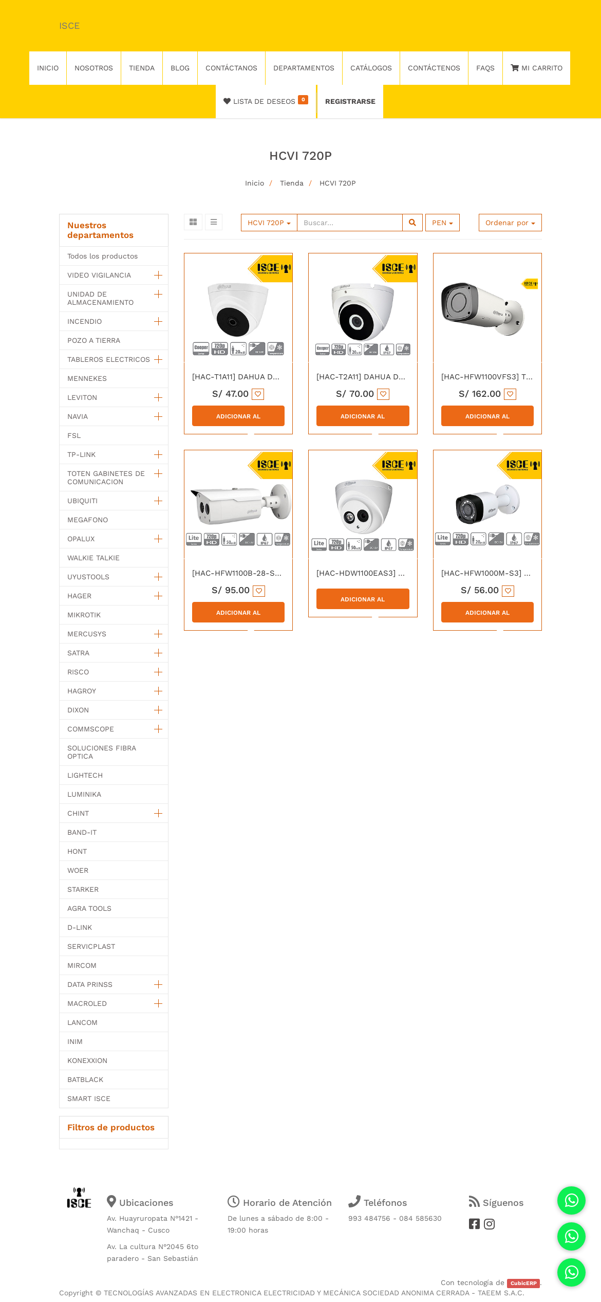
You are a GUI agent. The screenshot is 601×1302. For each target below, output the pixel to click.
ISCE (69, 25)
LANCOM (82, 1022)
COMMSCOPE (90, 729)
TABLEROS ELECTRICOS (108, 359)
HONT (77, 851)
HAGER (79, 596)
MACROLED (87, 1003)
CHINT (78, 813)
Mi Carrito (536, 68)
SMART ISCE (88, 1098)
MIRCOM (82, 965)
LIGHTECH (85, 775)
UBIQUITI (82, 501)
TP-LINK (81, 454)
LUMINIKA (84, 794)
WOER (77, 870)
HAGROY (81, 691)
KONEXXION (87, 1060)
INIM (75, 1041)
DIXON (78, 710)
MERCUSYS (86, 634)
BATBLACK (85, 1079)
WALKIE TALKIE (93, 558)
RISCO (78, 672)
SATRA (78, 653)
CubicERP (524, 1283)
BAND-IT (82, 832)
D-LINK (79, 927)
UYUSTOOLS (88, 577)
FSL (74, 435)
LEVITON (82, 397)
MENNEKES (87, 378)
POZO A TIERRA (93, 340)
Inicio (254, 183)
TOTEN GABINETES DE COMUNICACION (106, 477)
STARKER (83, 889)
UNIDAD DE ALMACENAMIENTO (100, 298)
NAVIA (77, 416)
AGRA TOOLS (89, 908)
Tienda (292, 183)
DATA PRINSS (89, 984)
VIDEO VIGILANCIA (99, 275)
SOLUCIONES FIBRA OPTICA (101, 752)
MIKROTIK (84, 615)
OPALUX (81, 539)
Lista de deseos (265, 100)
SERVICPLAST (91, 946)
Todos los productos (102, 256)
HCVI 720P (338, 183)
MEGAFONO (87, 520)
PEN (442, 222)
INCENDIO (84, 321)
